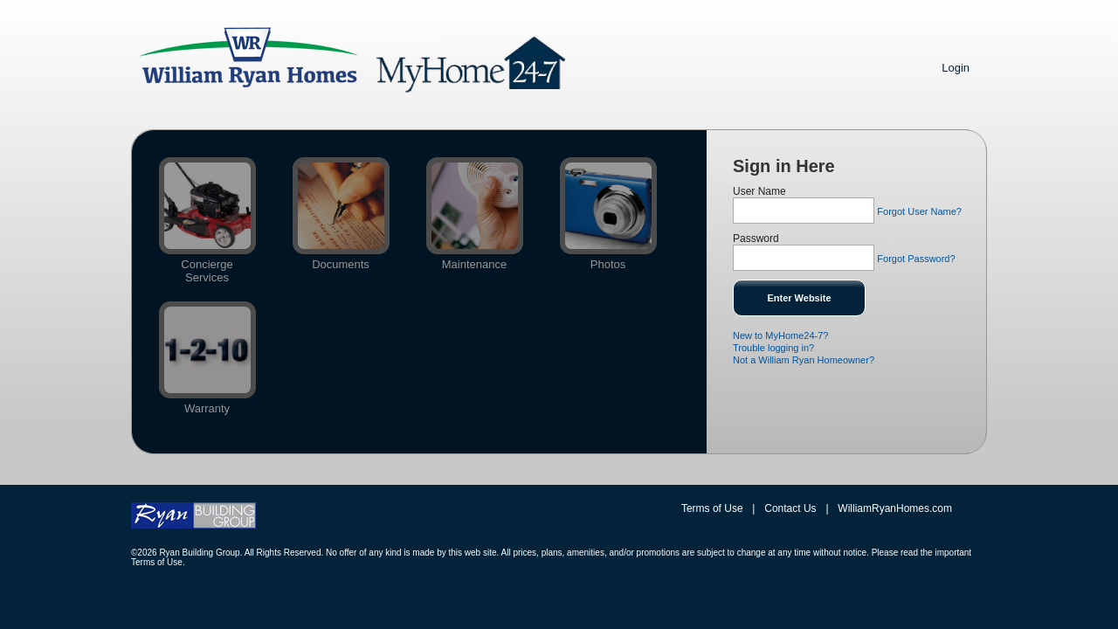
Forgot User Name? (919, 211)
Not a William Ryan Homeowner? (803, 360)
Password (756, 238)
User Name (759, 191)
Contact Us (790, 508)
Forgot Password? (916, 258)
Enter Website (799, 298)
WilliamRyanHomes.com (895, 508)
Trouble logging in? (773, 347)
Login (956, 67)
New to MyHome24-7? (780, 335)
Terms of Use (712, 508)
